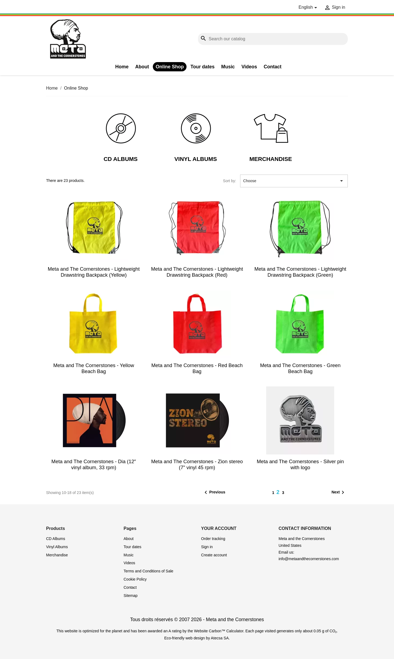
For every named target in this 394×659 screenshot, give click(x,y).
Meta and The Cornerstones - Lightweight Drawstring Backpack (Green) (300, 272)
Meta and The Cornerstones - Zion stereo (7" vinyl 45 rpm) (197, 464)
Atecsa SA (220, 638)
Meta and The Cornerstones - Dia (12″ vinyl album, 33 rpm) (93, 464)
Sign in (207, 547)
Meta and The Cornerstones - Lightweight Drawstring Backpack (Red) (197, 272)
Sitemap (131, 595)
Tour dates (202, 66)
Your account (219, 528)
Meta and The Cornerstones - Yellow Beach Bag (93, 368)
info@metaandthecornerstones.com (309, 559)
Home (122, 66)
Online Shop (170, 66)
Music (228, 66)
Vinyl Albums (195, 159)
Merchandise (270, 159)
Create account (214, 555)
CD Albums (121, 159)
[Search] (273, 39)
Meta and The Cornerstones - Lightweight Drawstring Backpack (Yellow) (93, 272)
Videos (249, 66)
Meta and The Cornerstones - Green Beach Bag (300, 368)
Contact (273, 66)
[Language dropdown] (309, 7)
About (142, 66)
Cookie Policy (135, 579)
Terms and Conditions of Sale (148, 571)
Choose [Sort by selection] (294, 181)
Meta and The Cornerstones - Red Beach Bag (197, 368)
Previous (214, 492)
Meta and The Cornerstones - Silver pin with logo (300, 464)
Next (338, 492)
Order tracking (213, 538)
